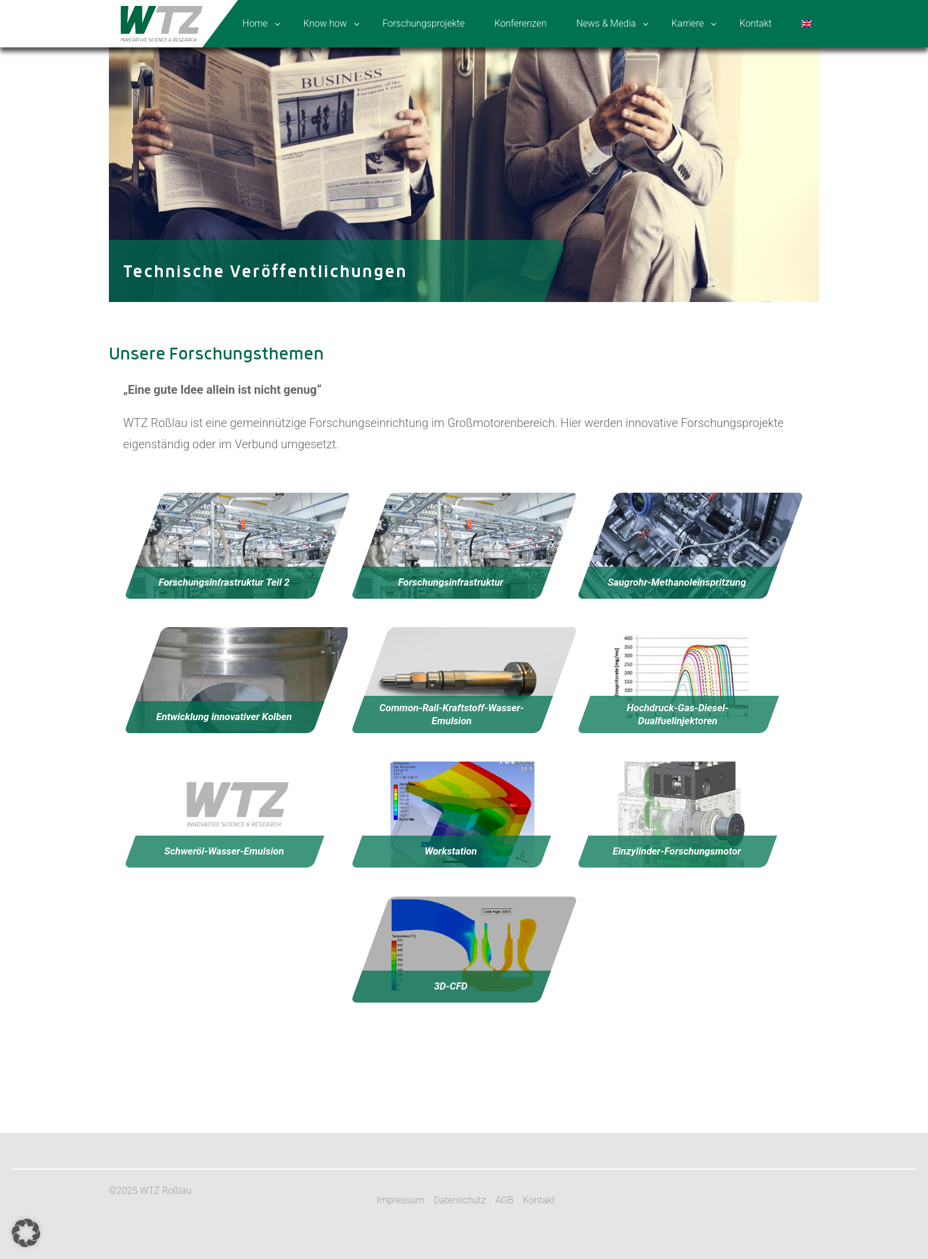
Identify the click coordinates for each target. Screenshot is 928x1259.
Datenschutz (460, 1200)
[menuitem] (808, 23)
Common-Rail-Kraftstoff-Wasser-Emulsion (451, 714)
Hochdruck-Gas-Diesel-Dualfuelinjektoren (678, 714)
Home (255, 23)
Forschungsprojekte (423, 23)
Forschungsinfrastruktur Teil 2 (224, 582)
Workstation (450, 851)
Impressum (400, 1200)
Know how (325, 23)
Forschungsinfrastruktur (450, 582)
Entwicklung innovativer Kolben (224, 717)
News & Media (606, 23)
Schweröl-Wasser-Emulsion (223, 851)
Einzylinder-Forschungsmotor (677, 851)
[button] (26, 1233)
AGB (504, 1200)
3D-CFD (451, 986)
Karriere (687, 23)
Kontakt (755, 23)
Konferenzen (520, 23)
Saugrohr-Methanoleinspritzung (677, 582)
